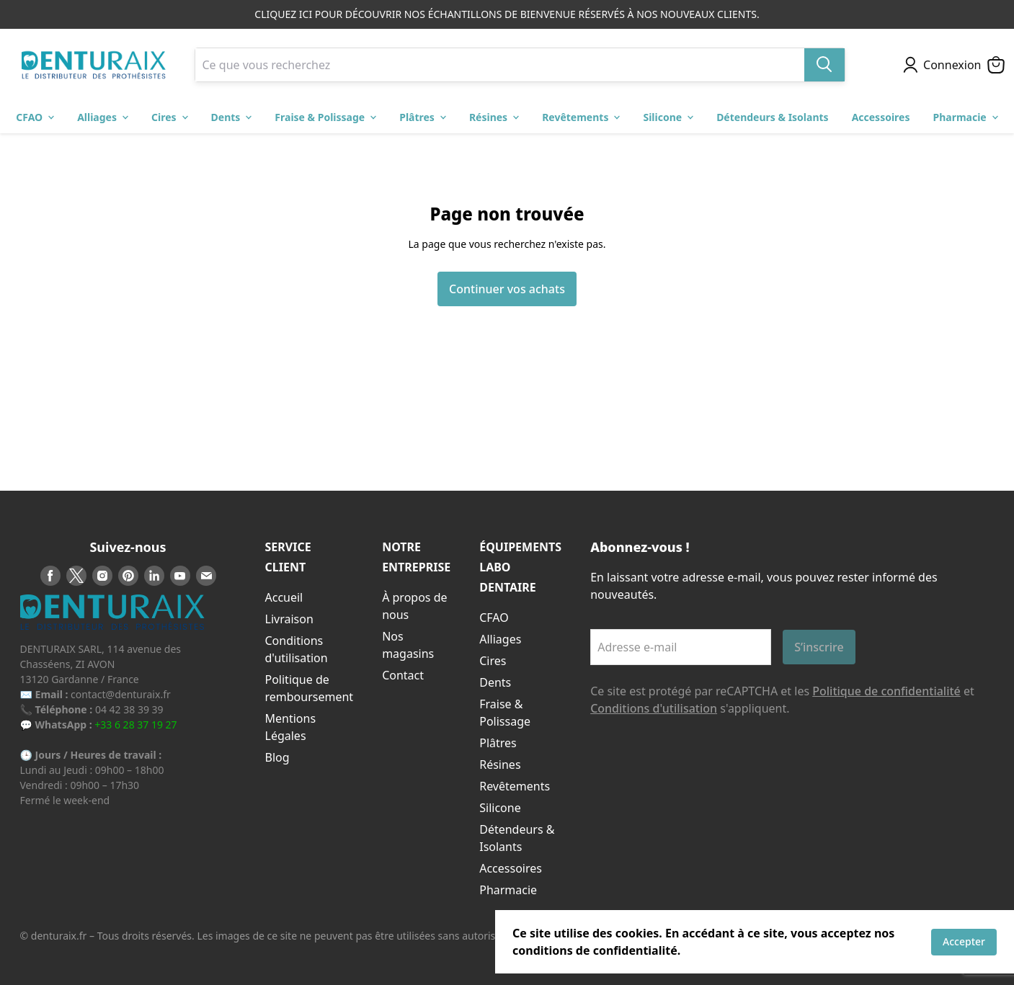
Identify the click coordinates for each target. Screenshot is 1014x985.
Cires (492, 661)
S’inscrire (819, 647)
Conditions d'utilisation (653, 708)
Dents (495, 682)
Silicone (499, 808)
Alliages (500, 639)
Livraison (289, 619)
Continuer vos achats (507, 289)
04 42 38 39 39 (129, 709)
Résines (499, 764)
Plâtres (498, 743)
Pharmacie (508, 890)
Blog (277, 757)
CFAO (494, 617)
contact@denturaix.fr (121, 694)
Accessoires (510, 868)
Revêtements (514, 786)
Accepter (964, 941)
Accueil (284, 597)
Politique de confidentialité (886, 691)
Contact (403, 675)
